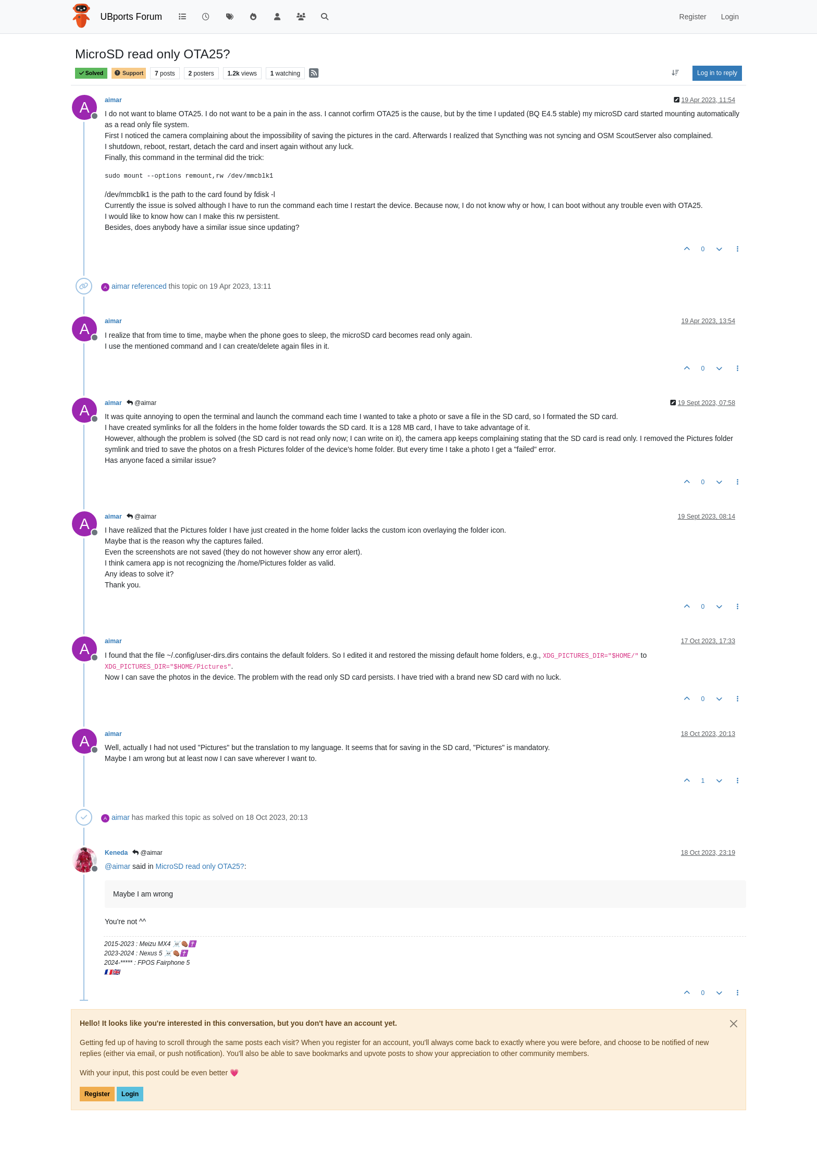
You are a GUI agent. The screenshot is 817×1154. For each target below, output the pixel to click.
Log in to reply (717, 73)
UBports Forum (132, 16)
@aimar (142, 403)
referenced (149, 286)
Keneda (116, 852)
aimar (113, 100)
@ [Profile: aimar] (117, 866)
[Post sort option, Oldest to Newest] (675, 73)
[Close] (734, 1024)
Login (130, 1094)
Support (128, 73)
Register (97, 1094)
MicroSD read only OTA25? (199, 866)
